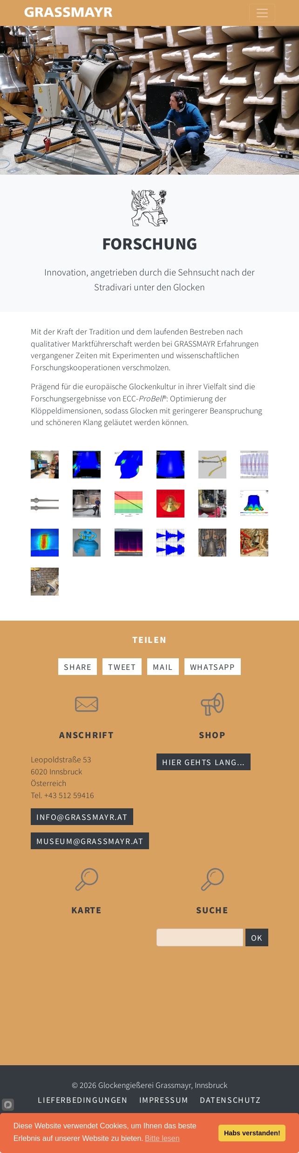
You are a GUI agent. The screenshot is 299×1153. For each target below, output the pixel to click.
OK (257, 937)
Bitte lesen (162, 1138)
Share (77, 666)
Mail (163, 666)
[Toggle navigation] (262, 13)
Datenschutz (230, 1099)
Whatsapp (212, 666)
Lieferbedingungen (83, 1099)
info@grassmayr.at (82, 816)
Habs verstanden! (252, 1133)
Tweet (122, 666)
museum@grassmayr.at (89, 840)
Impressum (164, 1099)
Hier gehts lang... (203, 761)
